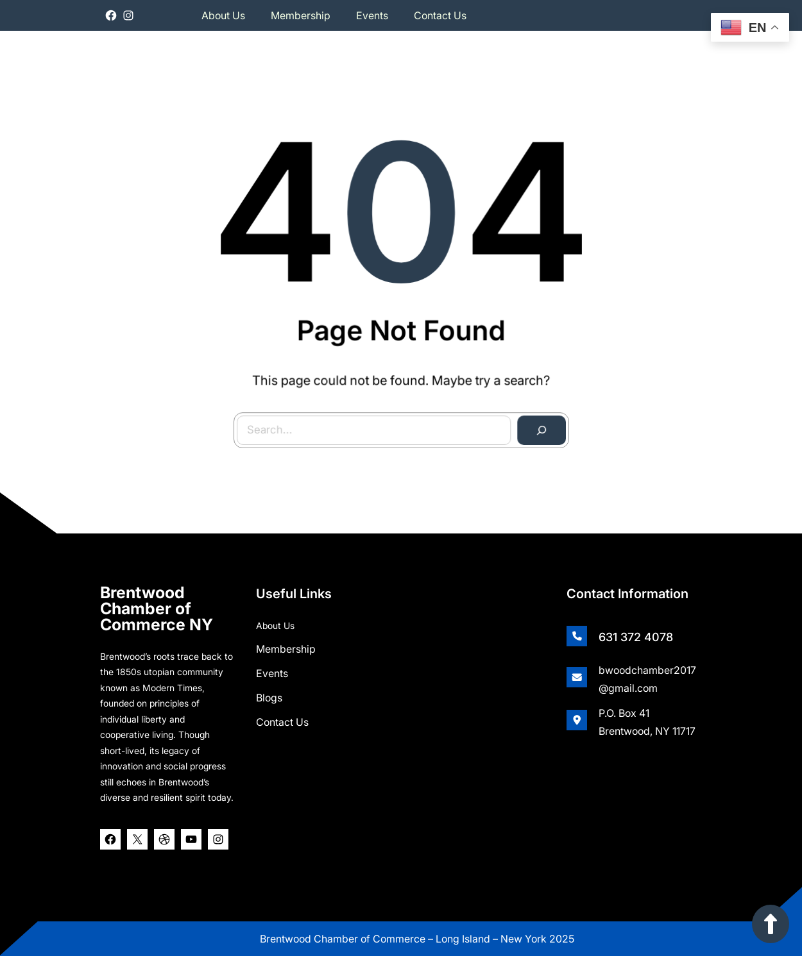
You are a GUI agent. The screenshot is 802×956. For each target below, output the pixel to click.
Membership (286, 645)
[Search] (539, 428)
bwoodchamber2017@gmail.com (647, 675)
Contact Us (282, 718)
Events (272, 670)
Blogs (269, 694)
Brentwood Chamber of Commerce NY (156, 605)
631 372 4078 (636, 634)
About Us (275, 622)
